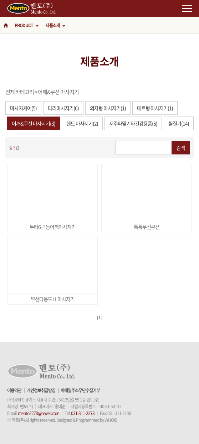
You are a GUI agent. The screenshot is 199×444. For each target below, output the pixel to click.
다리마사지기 (63, 108)
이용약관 (14, 390)
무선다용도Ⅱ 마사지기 (53, 298)
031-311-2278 (83, 413)
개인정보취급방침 (41, 390)
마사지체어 (23, 108)
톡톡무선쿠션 (146, 226)
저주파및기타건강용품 (133, 123)
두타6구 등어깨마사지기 (53, 226)
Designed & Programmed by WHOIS (86, 420)
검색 (180, 147)
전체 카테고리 (19, 92)
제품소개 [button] (55, 25)
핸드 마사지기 (82, 123)
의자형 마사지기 (108, 108)
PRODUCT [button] (27, 25)
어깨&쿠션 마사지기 (58, 92)
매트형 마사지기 (155, 108)
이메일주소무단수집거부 (80, 390)
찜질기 (178, 123)
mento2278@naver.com (38, 413)
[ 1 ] (99, 317)
